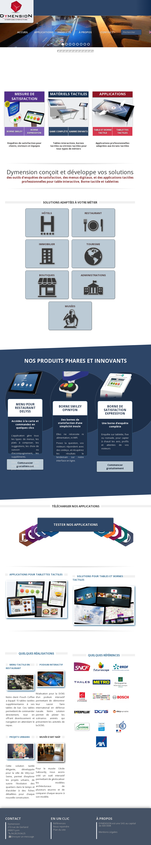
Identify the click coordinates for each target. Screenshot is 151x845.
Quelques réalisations (36, 653)
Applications (43, 32)
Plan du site (59, 829)
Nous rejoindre (61, 826)
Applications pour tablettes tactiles (36, 574)
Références (59, 823)
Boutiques (46, 285)
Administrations (93, 285)
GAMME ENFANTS (78, 131)
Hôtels (46, 223)
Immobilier (46, 254)
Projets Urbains (19, 736)
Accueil (22, 32)
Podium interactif (51, 664)
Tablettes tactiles (122, 131)
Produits (64, 32)
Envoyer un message (21, 836)
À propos (85, 32)
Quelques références (104, 655)
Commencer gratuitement (115, 466)
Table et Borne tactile (103, 131)
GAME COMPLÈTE (59, 131)
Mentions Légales (108, 832)
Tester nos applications (76, 524)
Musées (70, 316)
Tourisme (93, 254)
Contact (106, 32)
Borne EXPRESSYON (34, 131)
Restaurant (93, 223)
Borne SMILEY (14, 131)
